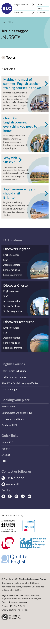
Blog (39, 8)
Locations (18, 12)
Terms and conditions (12, 417)
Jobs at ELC (7, 440)
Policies (5, 446)
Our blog (6, 488)
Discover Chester (16, 285)
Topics (8, 57)
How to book (8, 405)
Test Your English (10, 388)
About (40, 4)
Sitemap (5, 453)
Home (4, 22)
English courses (21, 4)
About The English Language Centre (19, 382)
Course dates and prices (13, 411)
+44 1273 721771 (16, 604)
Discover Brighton (16, 249)
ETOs (4, 459)
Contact (41, 12)
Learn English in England (14, 369)
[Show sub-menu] (33, 4)
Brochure (6, 423)
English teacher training (13, 376)
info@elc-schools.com (17, 600)
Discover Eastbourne (18, 321)
